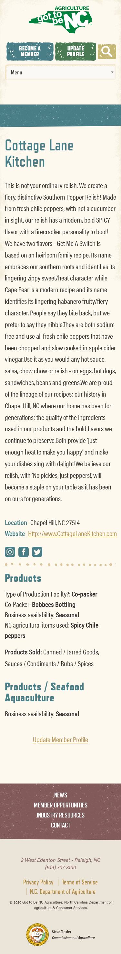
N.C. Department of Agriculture (63, 891)
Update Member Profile (60, 739)
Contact (60, 825)
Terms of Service (80, 882)
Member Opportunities (60, 805)
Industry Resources (61, 815)
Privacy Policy (38, 882)
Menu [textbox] (16, 72)
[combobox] (60, 72)
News (60, 795)
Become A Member (30, 51)
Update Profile (75, 51)
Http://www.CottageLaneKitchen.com (72, 533)
